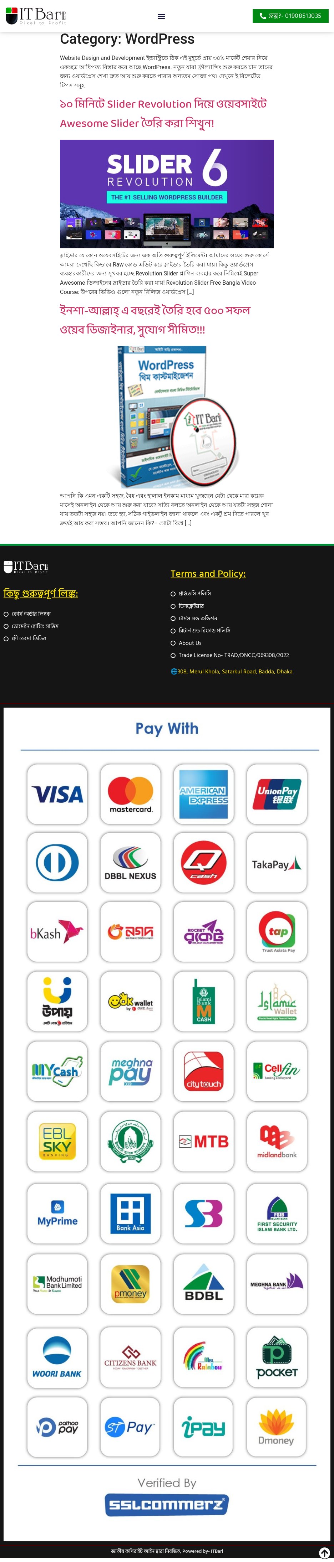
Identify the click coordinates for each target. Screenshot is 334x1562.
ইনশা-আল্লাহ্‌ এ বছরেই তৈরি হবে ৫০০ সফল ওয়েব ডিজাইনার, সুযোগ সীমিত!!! (155, 325)
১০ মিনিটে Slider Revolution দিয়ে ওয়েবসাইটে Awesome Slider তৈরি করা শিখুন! (163, 118)
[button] (161, 16)
